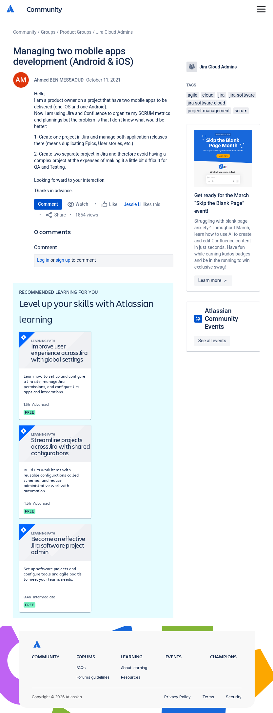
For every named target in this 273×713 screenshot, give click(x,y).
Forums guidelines (93, 677)
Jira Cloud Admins (114, 32)
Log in (43, 260)
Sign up (63, 260)
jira (222, 95)
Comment (48, 204)
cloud (207, 95)
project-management (209, 110)
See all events (212, 340)
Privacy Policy (177, 696)
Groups (48, 32)
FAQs (81, 667)
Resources (130, 677)
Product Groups (75, 32)
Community (44, 9)
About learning (134, 667)
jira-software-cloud (206, 102)
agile (192, 95)
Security (233, 696)
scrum (241, 110)
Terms (208, 696)
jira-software (242, 95)
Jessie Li (133, 204)
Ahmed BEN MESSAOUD (59, 80)
